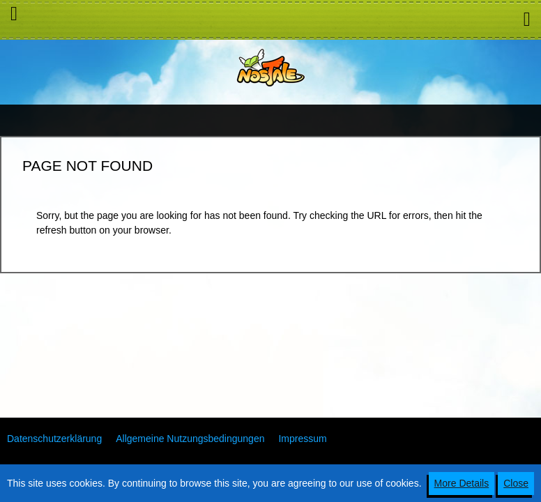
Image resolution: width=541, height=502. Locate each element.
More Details (461, 483)
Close (515, 483)
